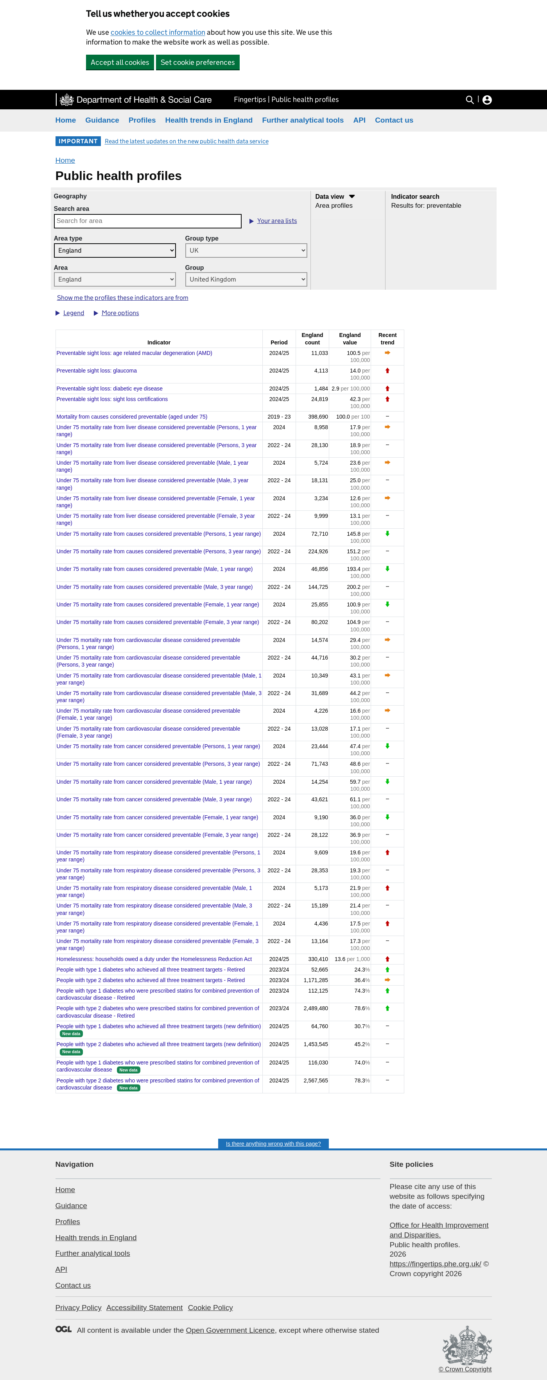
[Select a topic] (442, 201)
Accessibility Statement (144, 1307)
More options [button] (120, 313)
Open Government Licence (230, 1330)
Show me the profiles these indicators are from (122, 298)
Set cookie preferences (198, 62)
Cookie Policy (210, 1307)
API (359, 120)
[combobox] (148, 221)
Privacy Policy (79, 1307)
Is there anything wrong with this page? (273, 1144)
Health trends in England (209, 120)
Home (66, 120)
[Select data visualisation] (348, 205)
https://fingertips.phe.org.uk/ (435, 1264)
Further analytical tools (303, 120)
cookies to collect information (158, 32)
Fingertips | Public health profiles (286, 99)
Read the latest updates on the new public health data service (187, 141)
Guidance (102, 120)
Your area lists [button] (277, 221)
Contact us (394, 120)
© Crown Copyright (465, 1369)
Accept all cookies (120, 62)
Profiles (142, 120)
